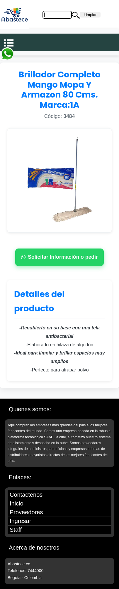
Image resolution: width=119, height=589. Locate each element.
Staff (16, 530)
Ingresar (20, 521)
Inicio (16, 503)
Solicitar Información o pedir (59, 257)
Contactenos (26, 494)
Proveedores (26, 512)
